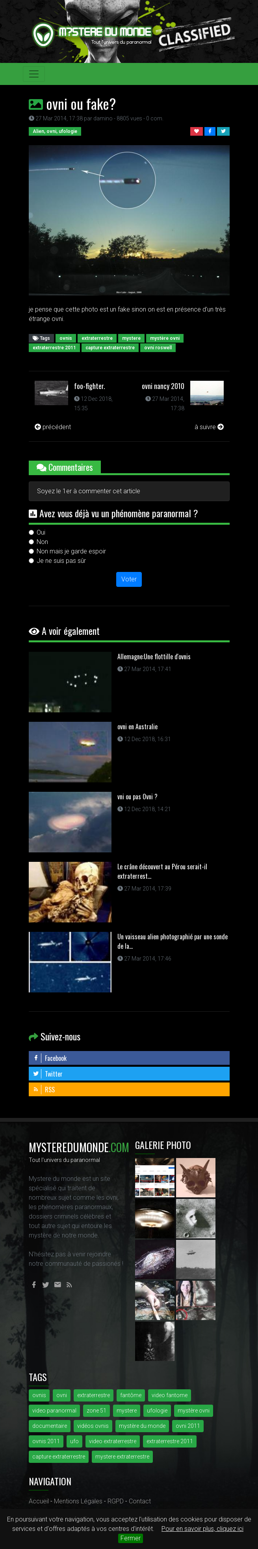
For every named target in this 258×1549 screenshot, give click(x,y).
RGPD (116, 1501)
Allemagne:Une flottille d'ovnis (154, 656)
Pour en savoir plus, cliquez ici (202, 1528)
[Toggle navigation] (34, 74)
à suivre (209, 427)
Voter (129, 579)
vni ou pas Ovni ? (137, 796)
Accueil (39, 1501)
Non (42, 542)
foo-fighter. (89, 386)
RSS (44, 1089)
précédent (53, 427)
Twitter (48, 1074)
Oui (41, 532)
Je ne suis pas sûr (61, 560)
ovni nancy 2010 (163, 386)
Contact (140, 1501)
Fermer (131, 1538)
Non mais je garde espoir (71, 551)
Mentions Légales (78, 1501)
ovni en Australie (137, 726)
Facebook (50, 1058)
